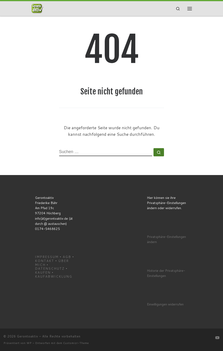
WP (29, 343)
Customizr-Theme (76, 343)
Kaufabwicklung (53, 276)
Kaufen (43, 272)
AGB (67, 256)
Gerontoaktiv (27, 336)
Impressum (47, 256)
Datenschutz (50, 268)
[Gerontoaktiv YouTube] (217, 337)
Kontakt (44, 260)
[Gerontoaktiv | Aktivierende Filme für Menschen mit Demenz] (37, 8)
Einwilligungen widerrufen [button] (165, 304)
